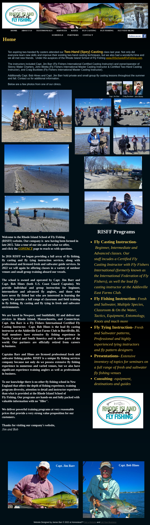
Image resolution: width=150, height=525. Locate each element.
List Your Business (108, 522)
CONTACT (26, 248)
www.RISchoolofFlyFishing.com (124, 58)
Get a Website (90, 522)
